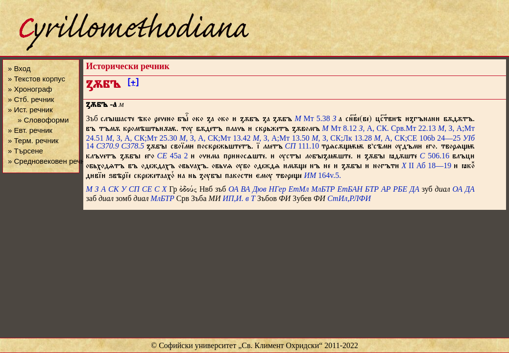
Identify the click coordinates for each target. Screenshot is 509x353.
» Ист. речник (30, 109)
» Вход (19, 68)
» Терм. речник (33, 140)
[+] (133, 84)
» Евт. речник (30, 130)
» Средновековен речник (50, 161)
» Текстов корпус (36, 79)
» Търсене (25, 151)
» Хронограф (30, 89)
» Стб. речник (31, 99)
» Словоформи (43, 120)
